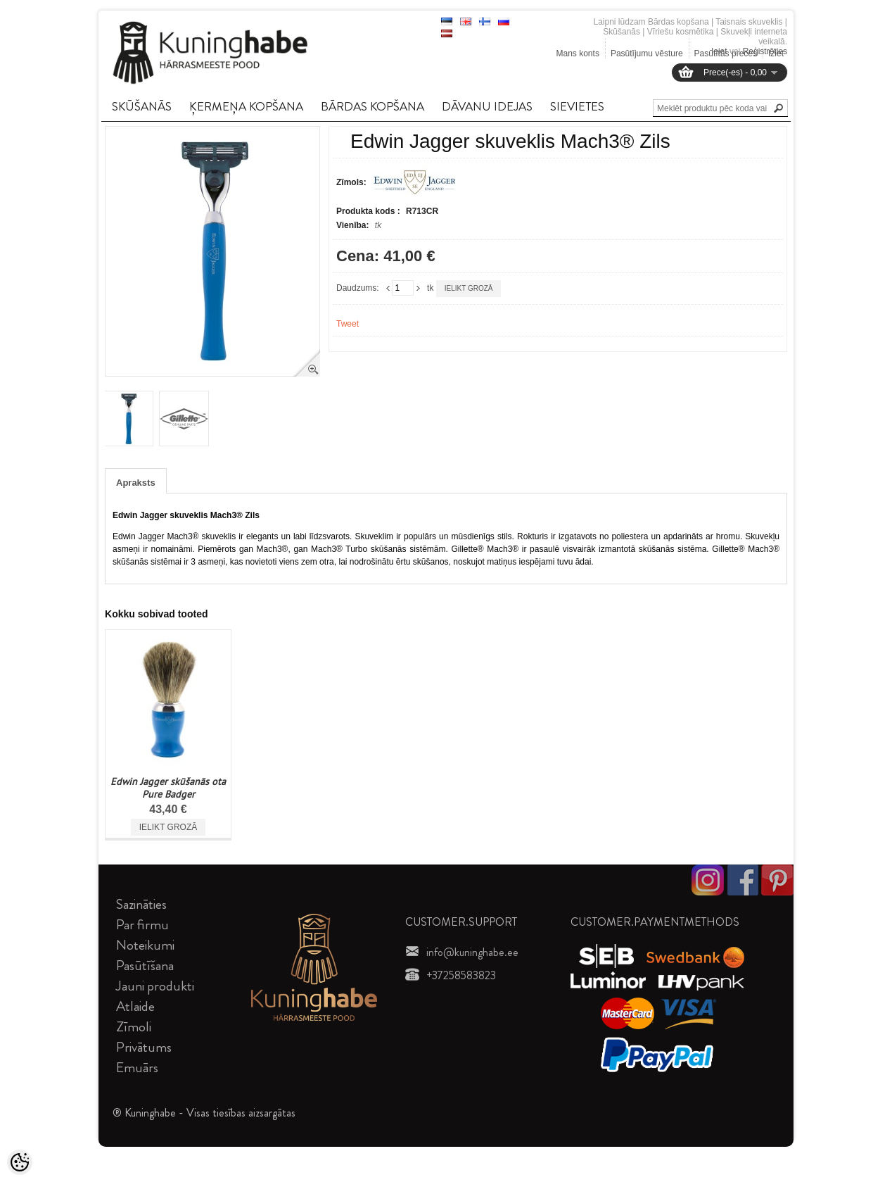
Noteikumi (145, 945)
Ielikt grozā (469, 288)
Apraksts (135, 482)
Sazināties (141, 904)
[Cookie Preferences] (19, 1162)
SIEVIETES (577, 106)
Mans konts (577, 53)
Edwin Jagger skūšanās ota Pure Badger (168, 787)
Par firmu (142, 924)
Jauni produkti (155, 986)
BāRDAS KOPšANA (372, 106)
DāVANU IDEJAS (487, 106)
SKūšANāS (142, 106)
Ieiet (719, 51)
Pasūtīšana (145, 965)
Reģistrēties (765, 51)
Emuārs (137, 1067)
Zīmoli (133, 1027)
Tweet (347, 324)
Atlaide (135, 1006)
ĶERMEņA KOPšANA (246, 106)
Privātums (144, 1047)
